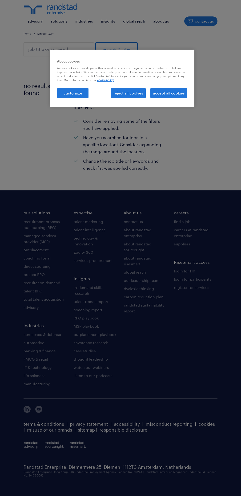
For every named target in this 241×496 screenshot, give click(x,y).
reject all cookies (128, 93)
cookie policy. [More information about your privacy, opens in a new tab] (105, 80)
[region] (122, 78)
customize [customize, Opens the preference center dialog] (73, 93)
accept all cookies (169, 93)
